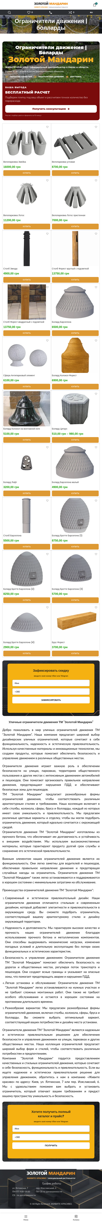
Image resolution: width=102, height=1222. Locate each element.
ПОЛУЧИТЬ (51, 1150)
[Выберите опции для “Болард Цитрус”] (75, 443)
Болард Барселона (61, 323)
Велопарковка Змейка (14, 162)
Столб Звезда (10, 269)
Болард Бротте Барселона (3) (67, 593)
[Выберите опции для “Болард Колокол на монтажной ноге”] (26, 443)
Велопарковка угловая (63, 162)
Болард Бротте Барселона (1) (67, 539)
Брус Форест (58, 646)
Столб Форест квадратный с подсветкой (23, 323)
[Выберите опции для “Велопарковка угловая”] (75, 173)
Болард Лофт (10, 485)
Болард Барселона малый (65, 485)
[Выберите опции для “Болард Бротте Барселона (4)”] (26, 658)
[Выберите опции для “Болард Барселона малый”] (75, 496)
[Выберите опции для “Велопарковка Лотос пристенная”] (75, 227)
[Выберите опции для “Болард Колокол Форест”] (75, 389)
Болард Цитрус (59, 431)
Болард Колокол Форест (64, 377)
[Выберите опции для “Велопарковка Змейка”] (26, 173)
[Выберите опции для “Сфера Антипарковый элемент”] (26, 389)
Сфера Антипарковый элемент (19, 377)
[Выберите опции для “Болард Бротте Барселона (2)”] (26, 604)
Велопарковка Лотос (13, 216)
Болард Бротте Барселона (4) (19, 646)
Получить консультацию (51, 109)
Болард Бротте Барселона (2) (18, 593)
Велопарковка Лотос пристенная (68, 216)
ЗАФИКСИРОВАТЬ (51, 704)
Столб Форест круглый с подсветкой (70, 269)
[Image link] (51, 1179)
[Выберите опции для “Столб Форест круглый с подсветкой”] (75, 281)
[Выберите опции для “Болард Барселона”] (75, 335)
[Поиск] (9, 12)
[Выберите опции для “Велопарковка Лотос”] (26, 227)
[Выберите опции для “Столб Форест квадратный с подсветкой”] (26, 335)
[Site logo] (51, 4)
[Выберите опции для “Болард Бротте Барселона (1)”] (75, 550)
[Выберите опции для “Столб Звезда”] (26, 281)
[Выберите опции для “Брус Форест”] (75, 658)
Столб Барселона (12, 539)
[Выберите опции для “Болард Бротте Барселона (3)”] (75, 604)
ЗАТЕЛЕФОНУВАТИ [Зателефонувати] (50, 12)
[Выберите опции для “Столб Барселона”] (26, 550)
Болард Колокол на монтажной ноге (21, 431)
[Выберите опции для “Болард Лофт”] (26, 496)
